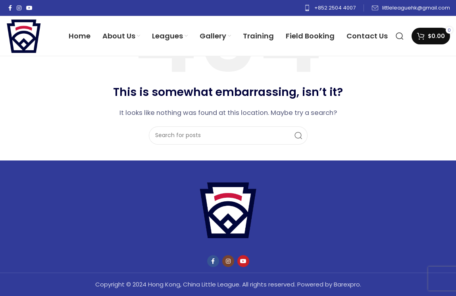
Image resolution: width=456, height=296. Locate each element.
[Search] (400, 36)
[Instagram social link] (19, 8)
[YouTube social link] (29, 8)
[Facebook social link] (10, 8)
